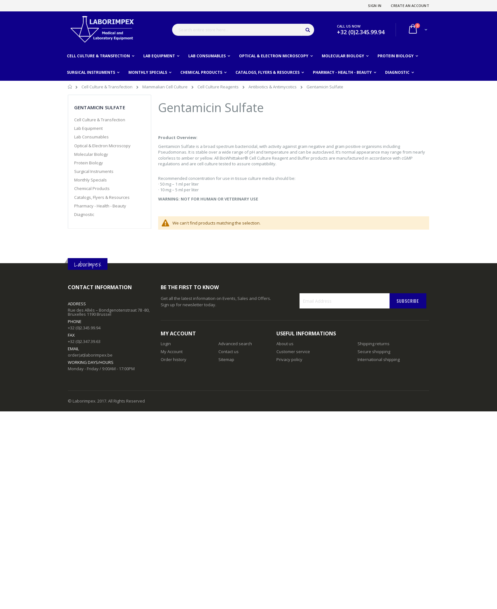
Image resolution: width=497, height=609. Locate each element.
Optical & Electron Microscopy (102, 146)
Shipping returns (374, 343)
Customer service (293, 351)
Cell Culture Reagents (218, 87)
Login (166, 343)
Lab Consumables (91, 137)
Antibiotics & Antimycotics (273, 87)
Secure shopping (374, 351)
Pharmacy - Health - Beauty (100, 206)
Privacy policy (289, 359)
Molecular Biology (91, 154)
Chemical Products (92, 188)
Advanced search (235, 343)
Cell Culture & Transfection (107, 87)
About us (285, 343)
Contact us (228, 351)
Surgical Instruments (93, 171)
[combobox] (243, 29)
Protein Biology (88, 163)
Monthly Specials (90, 180)
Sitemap (226, 359)
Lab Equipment (88, 128)
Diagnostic (84, 214)
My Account (172, 351)
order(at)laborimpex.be (90, 355)
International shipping (379, 359)
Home (70, 88)
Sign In (374, 5)
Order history (173, 359)
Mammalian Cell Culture (165, 87)
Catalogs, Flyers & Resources (102, 197)
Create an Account (410, 5)
